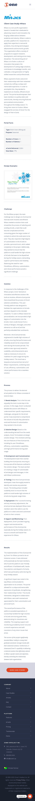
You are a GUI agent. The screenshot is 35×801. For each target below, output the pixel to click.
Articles (8, 698)
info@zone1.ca (11, 759)
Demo (8, 736)
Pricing (8, 727)
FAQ (7, 702)
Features (9, 717)
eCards (8, 722)
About (8, 688)
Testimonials (10, 731)
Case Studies (10, 693)
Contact (8, 707)
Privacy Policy (20, 780)
